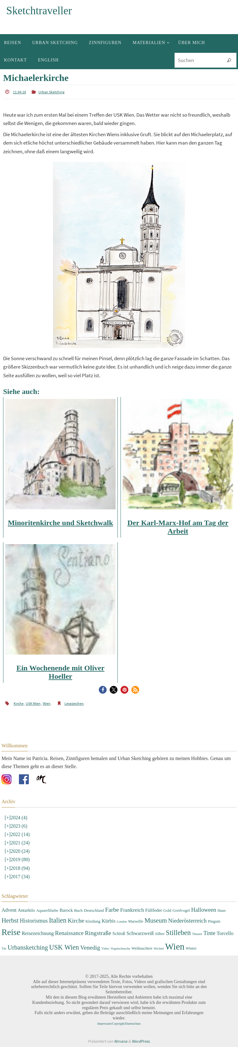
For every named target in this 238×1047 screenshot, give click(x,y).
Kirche (19, 703)
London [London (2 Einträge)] (122, 921)
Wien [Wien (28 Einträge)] (174, 946)
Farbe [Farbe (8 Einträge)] (112, 909)
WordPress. (141, 1041)
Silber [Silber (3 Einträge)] (160, 933)
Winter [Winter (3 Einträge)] (191, 948)
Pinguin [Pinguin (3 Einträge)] (214, 921)
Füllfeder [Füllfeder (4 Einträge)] (153, 910)
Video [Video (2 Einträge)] (105, 948)
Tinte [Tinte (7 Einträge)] (209, 933)
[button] (103, 690)
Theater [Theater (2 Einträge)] (197, 934)
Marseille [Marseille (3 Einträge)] (135, 921)
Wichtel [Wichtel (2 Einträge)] (158, 948)
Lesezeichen (74, 703)
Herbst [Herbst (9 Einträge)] (10, 920)
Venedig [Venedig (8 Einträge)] (90, 947)
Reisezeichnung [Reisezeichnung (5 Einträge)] (38, 933)
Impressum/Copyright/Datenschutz (119, 1023)
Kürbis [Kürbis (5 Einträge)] (109, 921)
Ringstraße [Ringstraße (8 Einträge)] (98, 933)
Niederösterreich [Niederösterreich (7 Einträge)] (187, 920)
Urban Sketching (51, 92)
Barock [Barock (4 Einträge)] (66, 910)
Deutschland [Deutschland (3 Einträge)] (94, 910)
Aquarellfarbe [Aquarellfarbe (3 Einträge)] (47, 910)
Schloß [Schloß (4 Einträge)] (118, 933)
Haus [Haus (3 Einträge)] (222, 910)
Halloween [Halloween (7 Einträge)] (203, 909)
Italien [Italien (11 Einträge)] (57, 920)
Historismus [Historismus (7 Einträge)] (34, 920)
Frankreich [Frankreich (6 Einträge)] (132, 910)
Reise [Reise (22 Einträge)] (11, 932)
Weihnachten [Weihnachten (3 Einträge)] (141, 948)
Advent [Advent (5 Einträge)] (9, 910)
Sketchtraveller (39, 11)
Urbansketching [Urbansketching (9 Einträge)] (27, 947)
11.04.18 (19, 92)
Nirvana (120, 1041)
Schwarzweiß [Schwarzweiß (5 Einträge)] (140, 933)
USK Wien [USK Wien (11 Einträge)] (64, 947)
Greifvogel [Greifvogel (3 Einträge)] (181, 910)
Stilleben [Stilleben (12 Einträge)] (178, 933)
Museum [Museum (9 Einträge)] (156, 920)
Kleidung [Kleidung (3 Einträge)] (93, 921)
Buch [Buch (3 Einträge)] (78, 910)
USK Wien (33, 703)
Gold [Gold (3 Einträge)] (167, 910)
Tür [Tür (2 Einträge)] (4, 948)
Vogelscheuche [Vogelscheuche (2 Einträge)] (120, 948)
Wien (47, 703)
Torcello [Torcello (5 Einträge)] (225, 933)
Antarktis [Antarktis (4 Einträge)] (26, 910)
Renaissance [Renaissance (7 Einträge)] (69, 933)
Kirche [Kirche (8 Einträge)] (76, 920)
